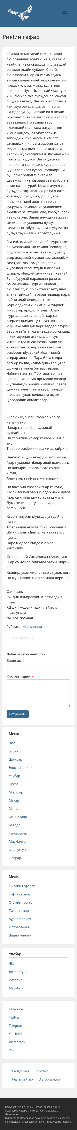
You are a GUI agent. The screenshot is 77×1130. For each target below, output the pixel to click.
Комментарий (18, 676)
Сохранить (17, 714)
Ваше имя (15, 660)
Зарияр (15, 751)
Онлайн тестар (20, 902)
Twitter (14, 1017)
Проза (14, 784)
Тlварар (15, 858)
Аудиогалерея (20, 919)
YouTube (15, 1034)
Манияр (15, 808)
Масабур (16, 988)
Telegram (16, 1025)
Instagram (17, 1042)
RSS (12, 1050)
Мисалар (16, 792)
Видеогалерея (20, 935)
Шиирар (15, 759)
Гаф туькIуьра (20, 894)
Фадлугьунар (19, 849)
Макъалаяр (32, 626)
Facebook (16, 1009)
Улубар (14, 776)
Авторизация (49, 1079)
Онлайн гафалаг (22, 886)
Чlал (12, 743)
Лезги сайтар (22, 1079)
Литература (18, 972)
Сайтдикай (20, 1071)
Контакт (42, 1071)
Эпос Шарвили (20, 767)
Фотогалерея (19, 927)
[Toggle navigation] (64, 13)
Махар (14, 800)
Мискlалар (17, 841)
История (15, 980)
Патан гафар (19, 910)
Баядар (14, 825)
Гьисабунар (18, 833)
